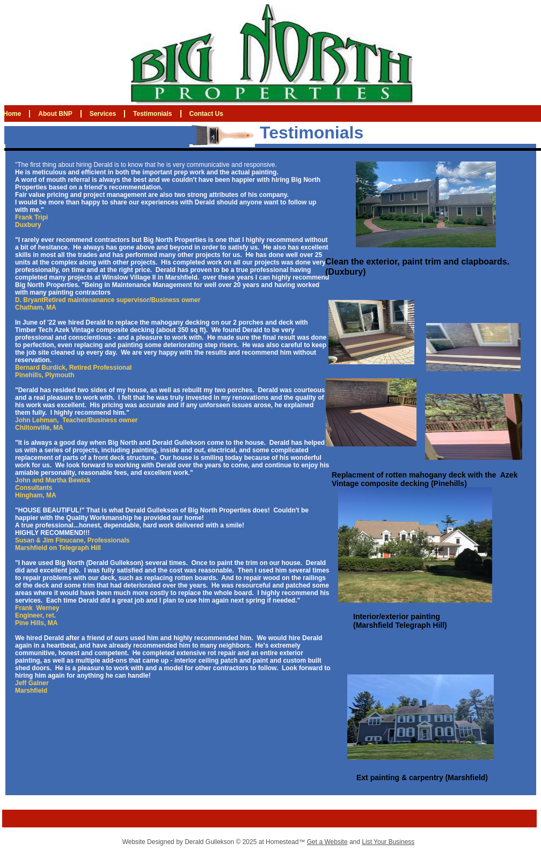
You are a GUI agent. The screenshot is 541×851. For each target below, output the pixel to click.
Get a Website (327, 842)
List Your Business (388, 842)
